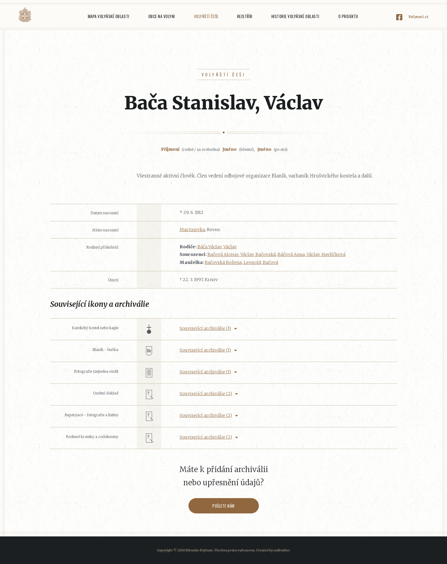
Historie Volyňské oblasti (295, 16)
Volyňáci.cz (24, 15)
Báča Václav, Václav (217, 247)
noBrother (281, 550)
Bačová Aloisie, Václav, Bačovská (241, 254)
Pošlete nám (223, 506)
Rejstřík (244, 16)
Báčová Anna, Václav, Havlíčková (311, 254)
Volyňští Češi (206, 16)
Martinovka (192, 229)
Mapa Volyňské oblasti (108, 16)
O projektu (348, 16)
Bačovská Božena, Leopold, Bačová (241, 262)
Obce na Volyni (161, 16)
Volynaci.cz (418, 16)
